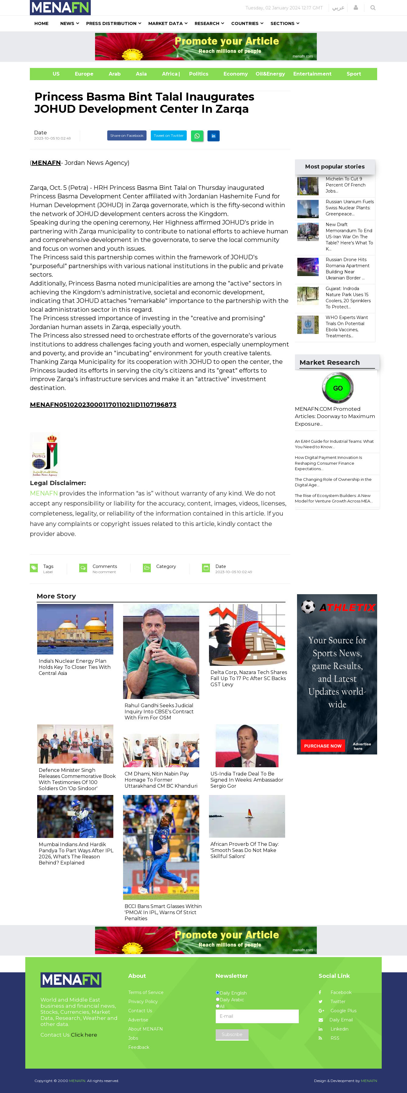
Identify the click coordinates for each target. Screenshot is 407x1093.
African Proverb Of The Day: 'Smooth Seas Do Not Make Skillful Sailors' (245, 850)
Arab (114, 74)
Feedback (138, 1047)
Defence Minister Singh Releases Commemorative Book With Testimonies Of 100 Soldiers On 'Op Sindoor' (77, 779)
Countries (245, 23)
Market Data (165, 23)
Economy (236, 74)
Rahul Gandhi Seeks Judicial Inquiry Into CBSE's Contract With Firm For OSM (159, 712)
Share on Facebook (126, 135)
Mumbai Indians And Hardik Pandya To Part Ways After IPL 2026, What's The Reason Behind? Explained (76, 854)
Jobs (133, 1038)
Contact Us (140, 1010)
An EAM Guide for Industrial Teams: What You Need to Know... (334, 444)
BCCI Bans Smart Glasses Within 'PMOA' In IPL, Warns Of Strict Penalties (163, 912)
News (67, 23)
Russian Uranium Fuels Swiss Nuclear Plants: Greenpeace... (350, 208)
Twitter (332, 1001)
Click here (84, 1035)
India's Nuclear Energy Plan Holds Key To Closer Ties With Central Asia (75, 667)
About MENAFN (145, 1029)
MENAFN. (77, 1080)
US (48, 74)
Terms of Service (146, 992)
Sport (350, 74)
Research (207, 23)
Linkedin (334, 1029)
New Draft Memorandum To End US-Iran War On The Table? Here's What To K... (349, 237)
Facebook (335, 992)
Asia (141, 74)
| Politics (197, 74)
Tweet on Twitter (169, 135)
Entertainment (303, 74)
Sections (283, 23)
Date (40, 133)
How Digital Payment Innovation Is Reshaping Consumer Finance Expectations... (328, 463)
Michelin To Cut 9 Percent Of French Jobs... (346, 185)
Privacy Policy (143, 1001)
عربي (338, 7)
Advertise (138, 1020)
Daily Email (336, 1020)
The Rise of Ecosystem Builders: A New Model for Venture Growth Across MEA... (334, 498)
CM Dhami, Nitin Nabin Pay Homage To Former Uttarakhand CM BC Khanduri (161, 780)
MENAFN (46, 162)
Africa (169, 74)
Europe (84, 74)
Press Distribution (111, 23)
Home (41, 23)
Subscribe (232, 1034)
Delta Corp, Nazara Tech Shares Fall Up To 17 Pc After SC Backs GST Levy (249, 678)
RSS (329, 1038)
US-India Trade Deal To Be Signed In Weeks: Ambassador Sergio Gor (247, 780)
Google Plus (337, 1010)
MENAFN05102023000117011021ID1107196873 (103, 404)
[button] (356, 7)
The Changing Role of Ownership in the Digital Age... (333, 482)
